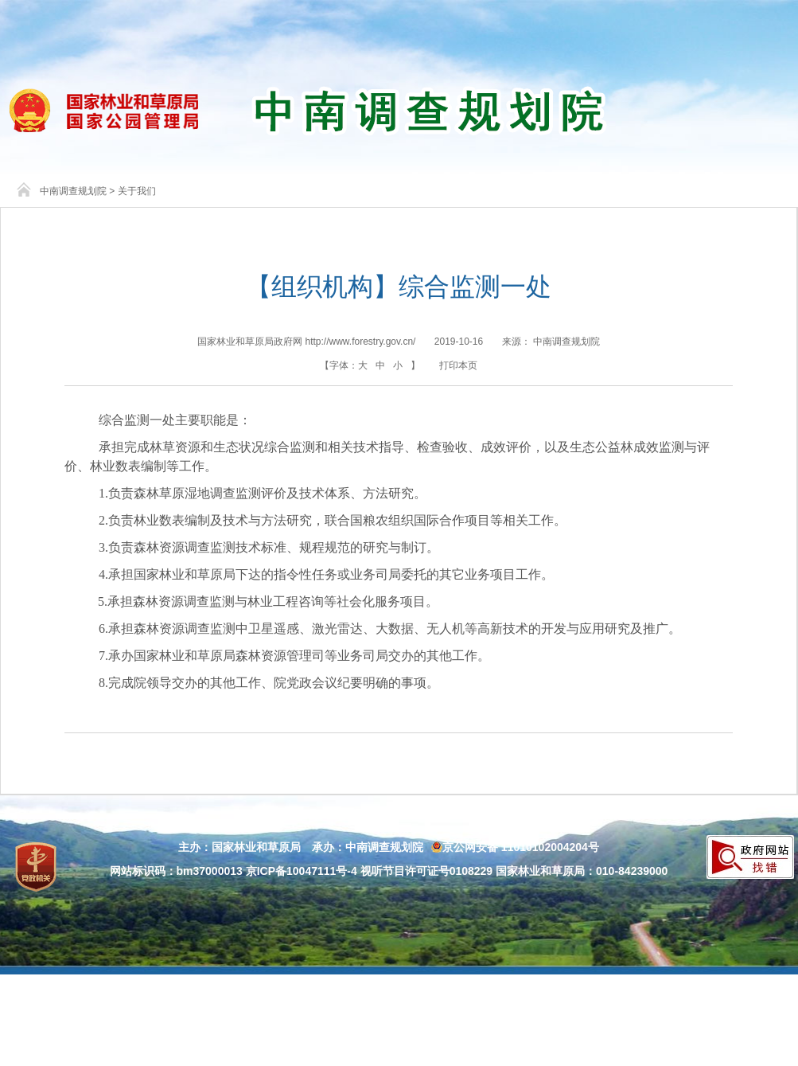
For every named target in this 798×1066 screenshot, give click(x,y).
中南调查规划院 (73, 191)
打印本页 (458, 365)
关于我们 (137, 191)
